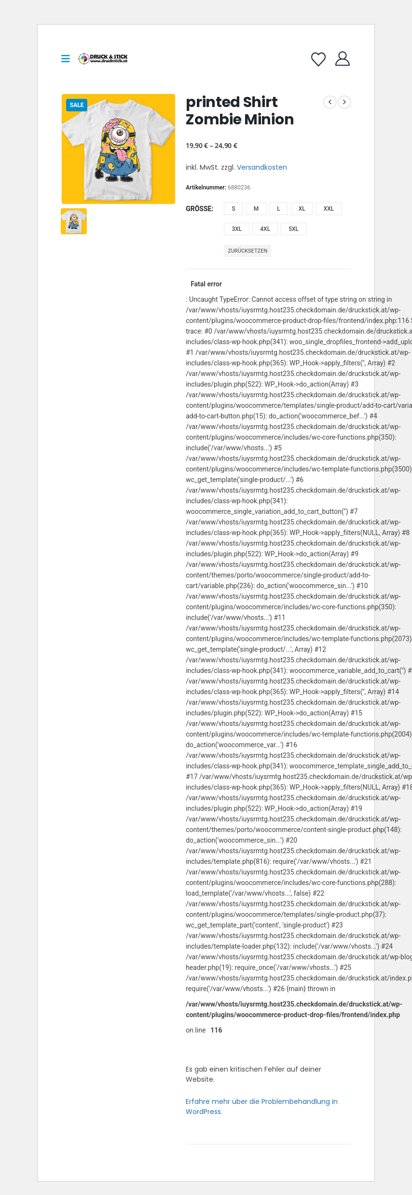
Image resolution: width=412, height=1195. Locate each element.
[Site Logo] (102, 59)
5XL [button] (293, 229)
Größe (198, 209)
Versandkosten (262, 167)
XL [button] (302, 208)
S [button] (233, 208)
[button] (68, 59)
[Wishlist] (318, 60)
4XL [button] (265, 229)
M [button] (256, 208)
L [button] (278, 208)
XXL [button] (329, 208)
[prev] (330, 102)
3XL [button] (237, 229)
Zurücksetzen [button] (247, 251)
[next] (344, 102)
